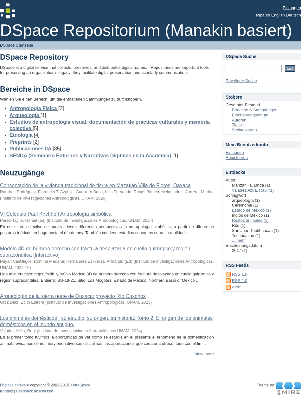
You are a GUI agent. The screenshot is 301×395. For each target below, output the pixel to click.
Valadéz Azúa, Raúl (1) (253, 190)
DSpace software (14, 385)
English (278, 15)
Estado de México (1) (251, 210)
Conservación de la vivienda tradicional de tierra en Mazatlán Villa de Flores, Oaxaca (95, 185)
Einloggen (292, 7)
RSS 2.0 (239, 280)
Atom (236, 287)
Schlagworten (244, 130)
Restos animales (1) (250, 220)
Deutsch (293, 15)
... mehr (239, 240)
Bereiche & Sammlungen (255, 110)
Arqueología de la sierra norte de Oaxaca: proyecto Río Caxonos (73, 296)
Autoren (239, 120)
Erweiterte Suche (241, 80)
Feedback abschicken (34, 391)
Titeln (237, 124)
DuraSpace (80, 385)
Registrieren (237, 157)
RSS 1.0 (239, 274)
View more (204, 354)
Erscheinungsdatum (250, 115)
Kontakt (6, 391)
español (263, 15)
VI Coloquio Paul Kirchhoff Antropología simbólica (56, 214)
